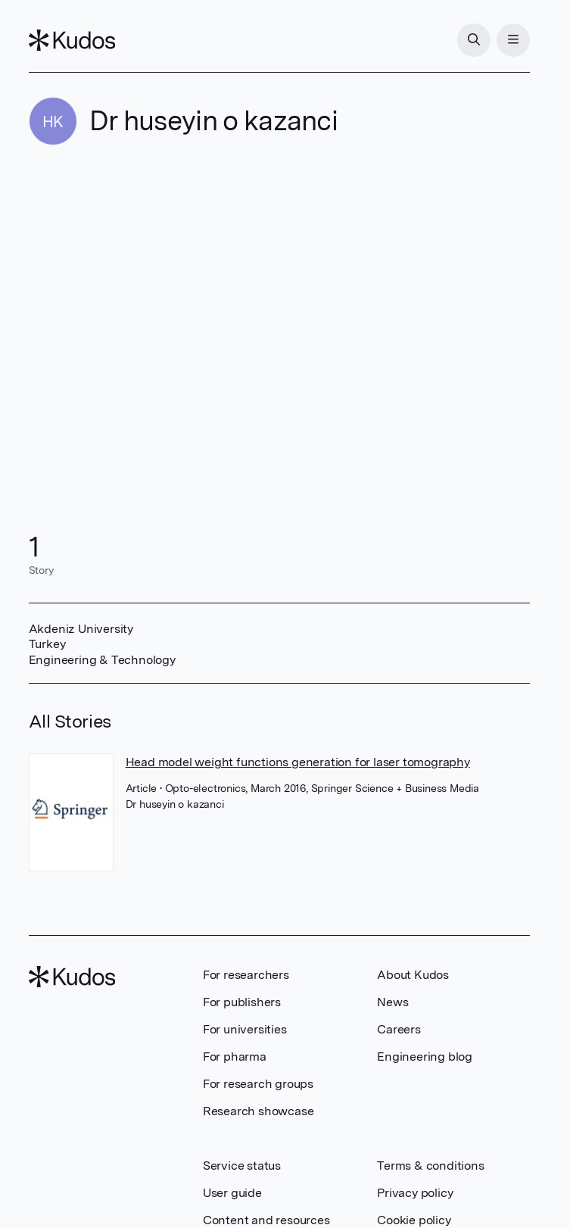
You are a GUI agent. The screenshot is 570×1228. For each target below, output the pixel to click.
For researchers (246, 975)
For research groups (258, 1084)
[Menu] (513, 40)
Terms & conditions (430, 1165)
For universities (245, 1029)
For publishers (242, 1002)
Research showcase (258, 1111)
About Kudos (413, 975)
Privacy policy (415, 1193)
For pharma (234, 1056)
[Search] (474, 40)
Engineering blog (424, 1056)
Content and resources (266, 1220)
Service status (242, 1165)
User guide (232, 1193)
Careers (399, 1029)
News (392, 1002)
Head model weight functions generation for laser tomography (298, 762)
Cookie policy (413, 1220)
